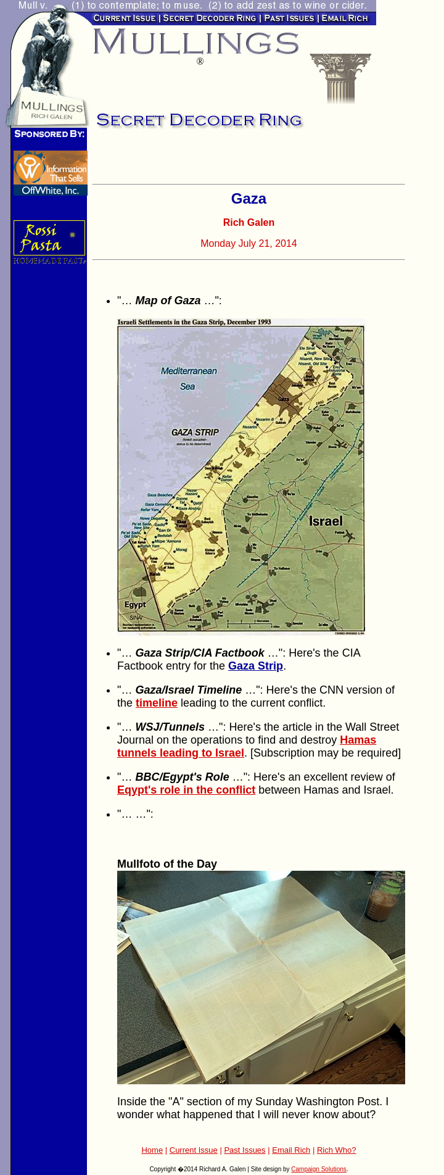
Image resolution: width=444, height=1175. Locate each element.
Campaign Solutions (319, 1169)
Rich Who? (336, 1150)
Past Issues (244, 1150)
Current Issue (194, 1150)
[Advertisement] (236, 160)
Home (152, 1150)
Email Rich (291, 1150)
